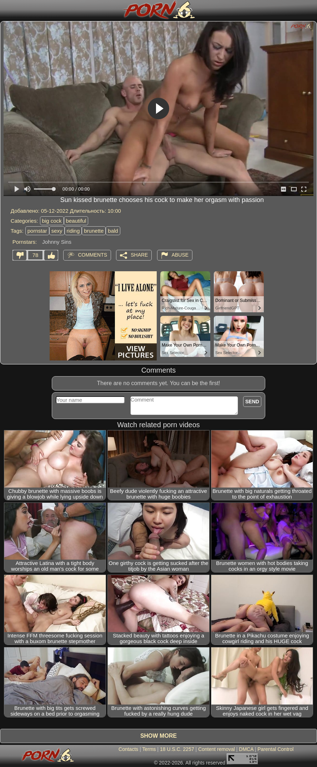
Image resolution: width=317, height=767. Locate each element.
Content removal (216, 749)
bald (113, 231)
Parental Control (275, 749)
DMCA (246, 749)
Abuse (180, 255)
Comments (92, 255)
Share (139, 255)
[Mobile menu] (6, 9)
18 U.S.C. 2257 (177, 749)
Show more (158, 736)
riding (73, 231)
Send (252, 401)
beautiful (76, 221)
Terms (149, 749)
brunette (94, 231)
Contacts (128, 749)
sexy (56, 231)
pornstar (37, 231)
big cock (52, 221)
